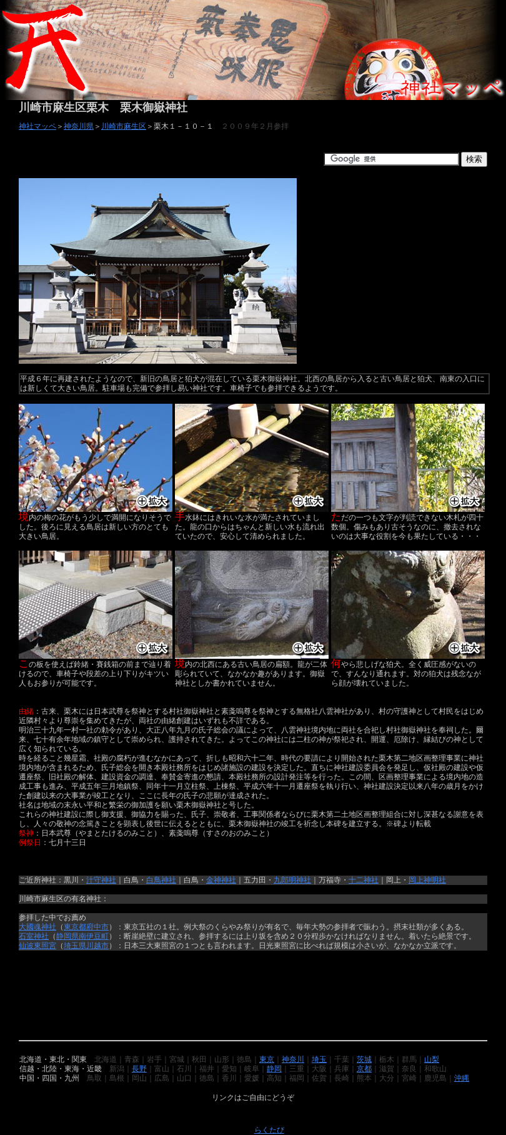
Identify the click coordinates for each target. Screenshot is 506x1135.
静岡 (274, 1068)
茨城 (364, 1059)
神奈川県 (79, 126)
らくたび (269, 1130)
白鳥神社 (161, 880)
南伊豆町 (94, 936)
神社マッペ (37, 126)
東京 (266, 1059)
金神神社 (221, 880)
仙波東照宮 (37, 945)
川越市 (97, 945)
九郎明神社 (292, 880)
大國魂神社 (37, 926)
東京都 (75, 926)
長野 (139, 1068)
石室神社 (34, 936)
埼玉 (319, 1059)
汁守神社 (101, 880)
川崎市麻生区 (123, 126)
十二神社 (364, 880)
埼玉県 (75, 945)
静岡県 (67, 936)
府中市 (97, 926)
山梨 (431, 1059)
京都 (364, 1068)
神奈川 (293, 1059)
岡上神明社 (427, 880)
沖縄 (461, 1078)
